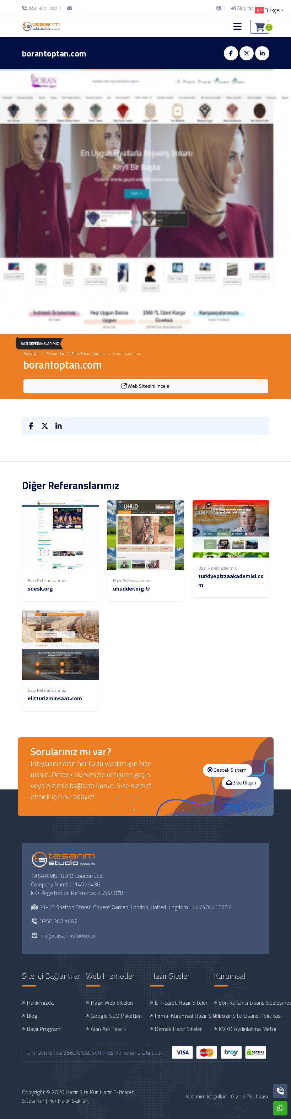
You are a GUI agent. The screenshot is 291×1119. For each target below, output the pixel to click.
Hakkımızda (40, 1002)
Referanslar (54, 354)
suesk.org (40, 588)
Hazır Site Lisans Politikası (245, 1015)
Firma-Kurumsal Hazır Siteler (181, 1015)
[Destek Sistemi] (219, 8)
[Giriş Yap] (242, 8)
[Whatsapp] (280, 1108)
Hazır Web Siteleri (112, 1002)
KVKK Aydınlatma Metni (245, 1029)
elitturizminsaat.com (55, 698)
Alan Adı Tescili (108, 1029)
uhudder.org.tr (131, 588)
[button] (237, 26)
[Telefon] (41, 8)
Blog (32, 1015)
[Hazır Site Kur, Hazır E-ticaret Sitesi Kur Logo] (41, 26)
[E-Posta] (69, 8)
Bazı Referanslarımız (88, 354)
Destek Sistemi (228, 770)
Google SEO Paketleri (116, 1015)
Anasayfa (30, 354)
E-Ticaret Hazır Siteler (181, 1002)
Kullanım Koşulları (206, 1096)
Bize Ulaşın (241, 783)
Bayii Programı (44, 1029)
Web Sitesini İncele (145, 386)
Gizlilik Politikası (249, 1096)
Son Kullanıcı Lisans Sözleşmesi (245, 1002)
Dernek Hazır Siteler (178, 1029)
